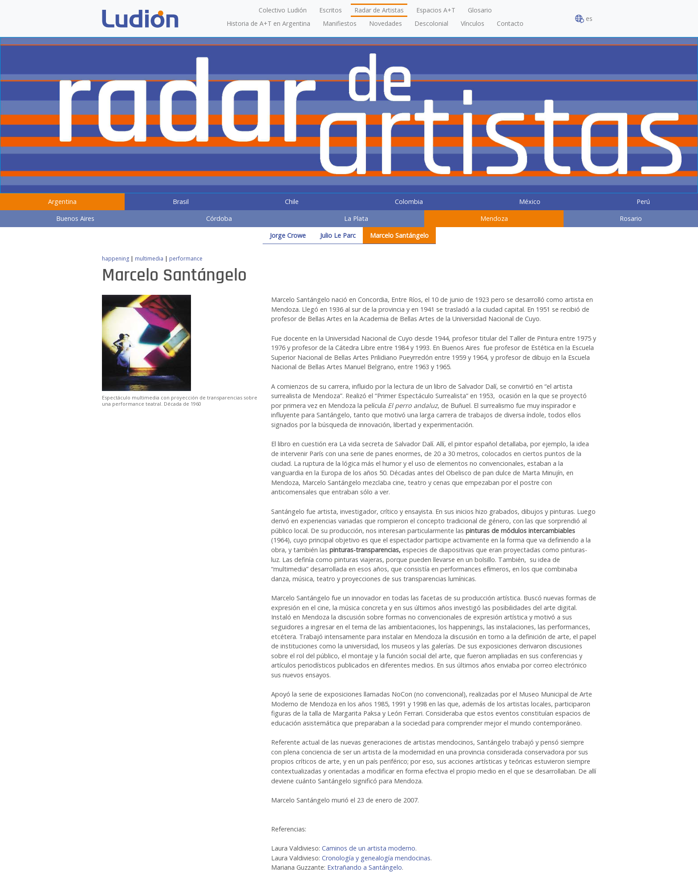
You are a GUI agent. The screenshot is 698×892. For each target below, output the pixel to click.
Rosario (631, 218)
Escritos (330, 10)
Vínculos (472, 23)
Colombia (409, 201)
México (529, 201)
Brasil (181, 201)
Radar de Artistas (379, 10)
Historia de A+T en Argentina (268, 23)
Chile (292, 201)
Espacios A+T (435, 10)
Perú (643, 201)
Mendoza (494, 218)
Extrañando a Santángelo (364, 867)
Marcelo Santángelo (399, 235)
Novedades (385, 23)
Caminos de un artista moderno (368, 848)
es (583, 19)
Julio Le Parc (338, 235)
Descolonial (431, 23)
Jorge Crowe (288, 235)
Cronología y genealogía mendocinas (376, 858)
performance (186, 258)
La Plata (356, 218)
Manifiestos (340, 23)
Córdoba (219, 218)
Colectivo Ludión (283, 10)
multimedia (149, 258)
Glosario (480, 10)
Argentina (62, 201)
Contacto (510, 23)
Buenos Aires (75, 218)
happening (115, 258)
